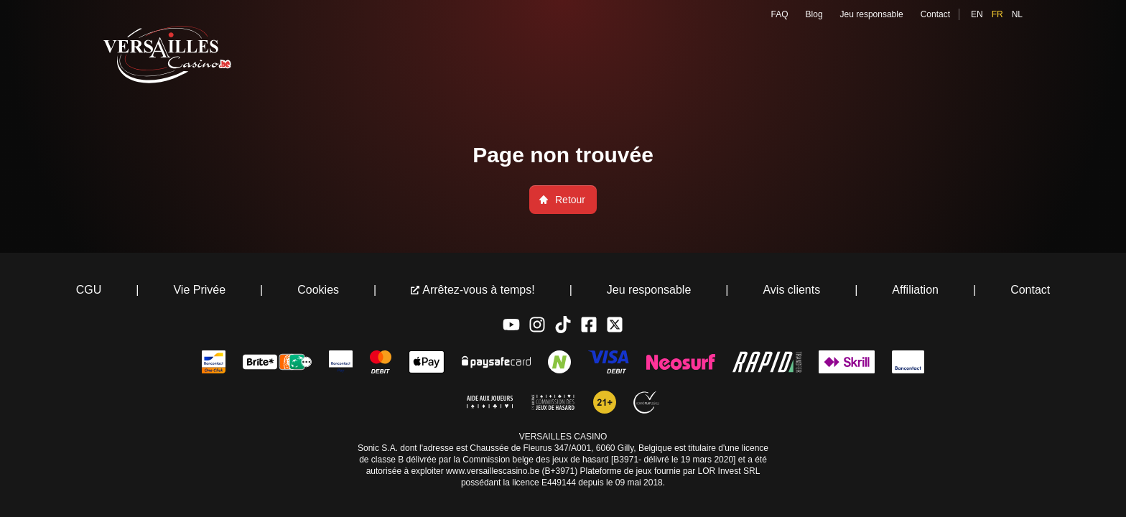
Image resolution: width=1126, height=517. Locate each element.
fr (997, 14)
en (977, 14)
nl (1017, 14)
